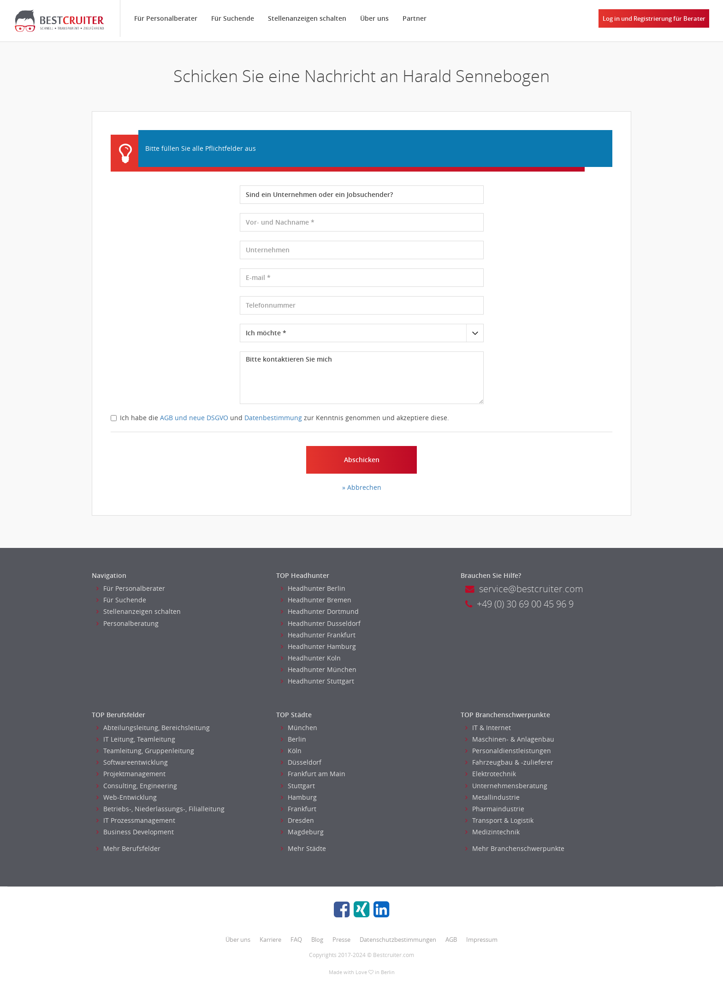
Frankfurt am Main (313, 773)
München (299, 727)
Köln (291, 750)
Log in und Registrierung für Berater (654, 18)
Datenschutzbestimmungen (398, 939)
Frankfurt (298, 808)
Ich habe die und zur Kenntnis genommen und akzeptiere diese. (280, 417)
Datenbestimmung (273, 417)
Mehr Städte (303, 848)
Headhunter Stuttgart (317, 681)
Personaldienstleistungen (508, 750)
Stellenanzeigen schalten (307, 18)
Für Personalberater (165, 18)
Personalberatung (127, 623)
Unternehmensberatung (506, 785)
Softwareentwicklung (132, 762)
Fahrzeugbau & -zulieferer (509, 762)
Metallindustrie (492, 797)
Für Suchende (232, 18)
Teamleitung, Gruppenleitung (145, 750)
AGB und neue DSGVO (194, 417)
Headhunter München (318, 669)
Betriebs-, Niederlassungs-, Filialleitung (160, 808)
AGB (451, 939)
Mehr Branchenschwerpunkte (514, 848)
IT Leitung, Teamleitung (135, 739)
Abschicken (361, 459)
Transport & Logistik (499, 820)
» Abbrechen (361, 487)
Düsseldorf (301, 762)
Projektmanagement (131, 773)
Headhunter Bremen (316, 599)
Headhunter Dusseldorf (321, 623)
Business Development (135, 831)
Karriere (270, 939)
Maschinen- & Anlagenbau (509, 739)
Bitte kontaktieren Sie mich (362, 377)
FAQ (296, 939)
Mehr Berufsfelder (128, 848)
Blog (317, 939)
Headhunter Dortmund (320, 611)
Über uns (374, 18)
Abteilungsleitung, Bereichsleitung (153, 727)
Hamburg (299, 797)
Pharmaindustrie (494, 808)
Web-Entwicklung (126, 797)
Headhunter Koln (311, 658)
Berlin (293, 739)
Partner (415, 18)
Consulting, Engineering (136, 785)
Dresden (297, 820)
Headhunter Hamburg (318, 646)
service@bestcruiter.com (524, 589)
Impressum (482, 939)
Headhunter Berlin (313, 588)
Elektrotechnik (490, 773)
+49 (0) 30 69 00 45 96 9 (519, 604)
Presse (341, 939)
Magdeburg (302, 831)
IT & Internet (488, 727)
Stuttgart (298, 785)
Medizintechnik (492, 831)
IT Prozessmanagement (135, 820)
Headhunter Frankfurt (318, 634)
